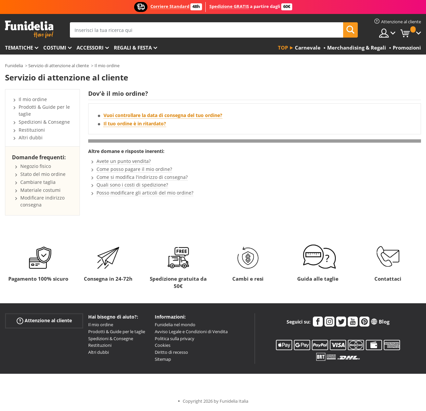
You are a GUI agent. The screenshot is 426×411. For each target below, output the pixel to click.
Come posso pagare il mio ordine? (134, 169)
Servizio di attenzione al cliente (58, 65)
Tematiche (19, 47)
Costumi (54, 47)
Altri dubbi (31, 137)
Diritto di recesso (171, 352)
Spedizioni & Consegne (44, 122)
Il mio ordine (107, 65)
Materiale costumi (40, 190)
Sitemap (163, 359)
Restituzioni (32, 130)
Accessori (90, 47)
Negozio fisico (35, 166)
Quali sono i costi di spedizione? (132, 185)
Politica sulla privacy (174, 339)
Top (283, 47)
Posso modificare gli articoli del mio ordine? (145, 193)
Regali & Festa (133, 47)
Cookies (162, 345)
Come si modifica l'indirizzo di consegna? (142, 177)
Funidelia (14, 65)
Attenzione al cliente (44, 320)
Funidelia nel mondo (175, 325)
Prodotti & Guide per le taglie (116, 332)
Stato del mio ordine (43, 174)
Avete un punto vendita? (124, 161)
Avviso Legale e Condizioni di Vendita (191, 332)
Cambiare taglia (38, 182)
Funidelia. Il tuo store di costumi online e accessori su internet (29, 29)
